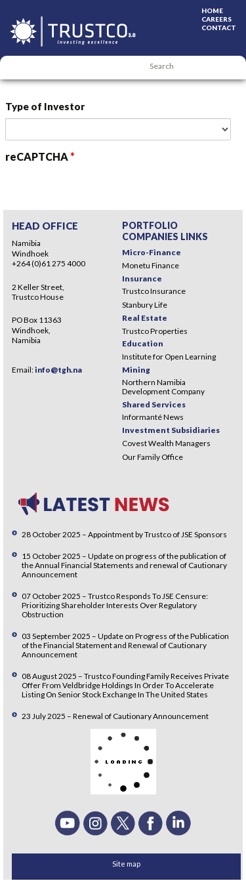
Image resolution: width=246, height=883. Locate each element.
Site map (126, 863)
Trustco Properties (155, 331)
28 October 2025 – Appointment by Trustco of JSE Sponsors (124, 534)
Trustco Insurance (154, 291)
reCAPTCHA (40, 156)
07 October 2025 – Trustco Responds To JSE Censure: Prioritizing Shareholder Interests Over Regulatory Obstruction (115, 605)
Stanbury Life (144, 305)
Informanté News (153, 417)
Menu (16, 67)
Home (212, 10)
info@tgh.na (58, 370)
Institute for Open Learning (169, 356)
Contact (218, 27)
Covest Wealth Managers (166, 443)
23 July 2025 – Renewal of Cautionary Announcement (115, 716)
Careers (216, 19)
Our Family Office (152, 457)
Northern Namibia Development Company (163, 386)
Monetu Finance (150, 265)
